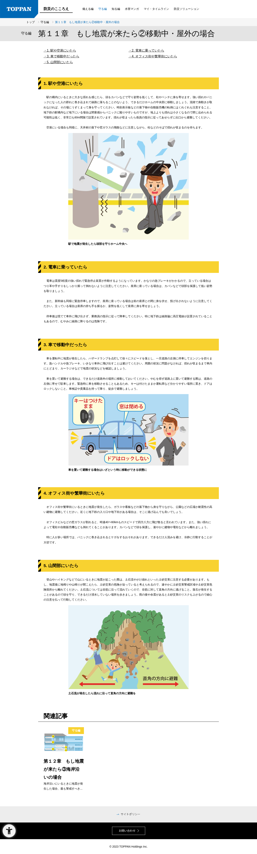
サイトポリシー (130, 814)
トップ (31, 22)
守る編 (45, 22)
